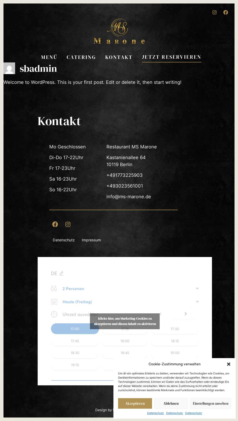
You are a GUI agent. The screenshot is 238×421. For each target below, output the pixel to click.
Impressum (91, 240)
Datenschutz (155, 413)
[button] (228, 364)
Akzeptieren (135, 403)
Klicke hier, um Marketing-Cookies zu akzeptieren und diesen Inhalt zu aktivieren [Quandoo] (125, 321)
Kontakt (119, 57)
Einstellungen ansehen (210, 403)
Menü (49, 57)
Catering (81, 57)
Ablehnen (171, 403)
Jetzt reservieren (171, 56)
